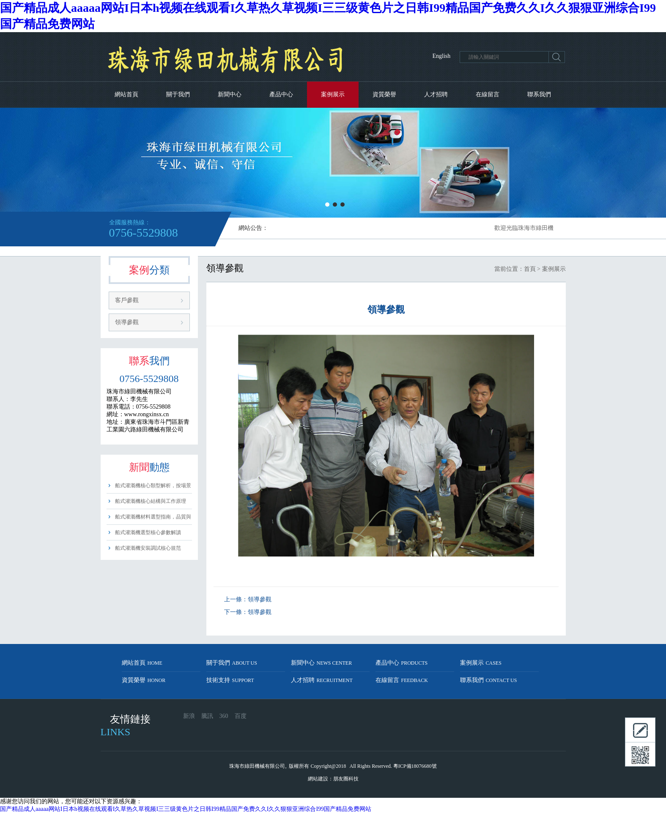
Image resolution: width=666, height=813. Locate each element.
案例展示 (333, 94)
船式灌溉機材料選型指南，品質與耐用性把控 (153, 519)
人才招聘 (436, 94)
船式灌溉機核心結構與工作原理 (150, 501)
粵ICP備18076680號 (415, 766)
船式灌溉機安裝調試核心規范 (148, 548)
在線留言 (487, 94)
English (442, 56)
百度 (241, 716)
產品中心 (281, 94)
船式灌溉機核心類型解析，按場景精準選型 (153, 488)
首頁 (530, 269)
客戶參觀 (127, 300)
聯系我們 (539, 94)
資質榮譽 (384, 94)
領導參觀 (127, 322)
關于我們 (178, 94)
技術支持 (230, 680)
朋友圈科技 (346, 779)
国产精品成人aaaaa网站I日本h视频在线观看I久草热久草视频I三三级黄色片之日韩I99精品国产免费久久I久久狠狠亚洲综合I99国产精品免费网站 (185, 809)
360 (223, 716)
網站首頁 (126, 94)
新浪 (189, 716)
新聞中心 (229, 94)
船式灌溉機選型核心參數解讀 (148, 532)
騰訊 (207, 716)
